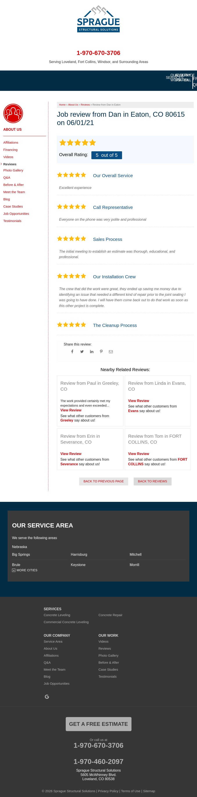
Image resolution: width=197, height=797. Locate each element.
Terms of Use (130, 785)
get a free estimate (98, 718)
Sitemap (149, 785)
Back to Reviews (152, 475)
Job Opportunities (16, 207)
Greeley (66, 414)
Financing (10, 143)
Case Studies (13, 200)
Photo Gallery (13, 164)
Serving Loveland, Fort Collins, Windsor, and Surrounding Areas (98, 62)
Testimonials (12, 215)
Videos (8, 151)
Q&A (6, 171)
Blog (6, 193)
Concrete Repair (110, 609)
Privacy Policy (108, 785)
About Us (12, 123)
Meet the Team (14, 186)
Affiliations (10, 136)
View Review (71, 404)
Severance (69, 458)
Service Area (53, 635)
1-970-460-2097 (99, 755)
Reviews (9, 158)
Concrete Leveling (57, 609)
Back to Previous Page (103, 475)
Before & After (13, 178)
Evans (133, 405)
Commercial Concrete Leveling (66, 616)
